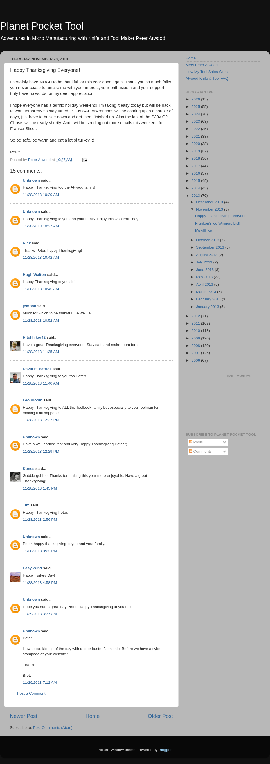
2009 (196, 338)
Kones (28, 468)
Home (93, 716)
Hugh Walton (34, 274)
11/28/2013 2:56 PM (40, 519)
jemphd (29, 306)
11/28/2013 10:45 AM (41, 289)
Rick (27, 243)
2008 (196, 345)
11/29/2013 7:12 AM (40, 682)
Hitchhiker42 (34, 337)
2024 (196, 114)
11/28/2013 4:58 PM (40, 582)
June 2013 (205, 269)
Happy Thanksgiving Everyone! (221, 216)
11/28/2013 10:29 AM (41, 195)
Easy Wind (32, 568)
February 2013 (209, 299)
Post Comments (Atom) (53, 727)
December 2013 (210, 202)
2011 (196, 323)
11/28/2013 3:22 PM (40, 551)
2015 (196, 180)
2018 (196, 158)
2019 (196, 151)
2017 (196, 166)
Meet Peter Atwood (202, 65)
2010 (196, 331)
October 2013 (208, 240)
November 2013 (210, 209)
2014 (196, 188)
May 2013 (205, 277)
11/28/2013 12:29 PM (41, 451)
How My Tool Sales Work (207, 72)
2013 (196, 195)
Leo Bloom (32, 400)
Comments (200, 451)
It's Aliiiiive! (204, 231)
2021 (196, 136)
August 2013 (207, 255)
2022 (196, 129)
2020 (196, 144)
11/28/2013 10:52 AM (41, 320)
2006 (196, 360)
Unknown (31, 180)
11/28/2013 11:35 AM (41, 352)
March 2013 (206, 292)
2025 (196, 106)
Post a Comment (31, 693)
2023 (196, 121)
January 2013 (208, 307)
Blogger (165, 750)
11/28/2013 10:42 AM (41, 257)
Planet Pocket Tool (42, 26)
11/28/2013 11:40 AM (41, 383)
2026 (196, 99)
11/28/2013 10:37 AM (41, 226)
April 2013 (205, 284)
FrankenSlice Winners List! (217, 223)
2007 (196, 353)
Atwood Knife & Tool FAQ (207, 78)
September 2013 (210, 247)
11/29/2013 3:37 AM (40, 614)
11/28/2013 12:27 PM (41, 420)
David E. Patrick (37, 369)
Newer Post (23, 716)
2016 (196, 173)
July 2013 (204, 262)
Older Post (160, 716)
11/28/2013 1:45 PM (40, 488)
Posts (196, 442)
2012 (196, 316)
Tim (26, 505)
